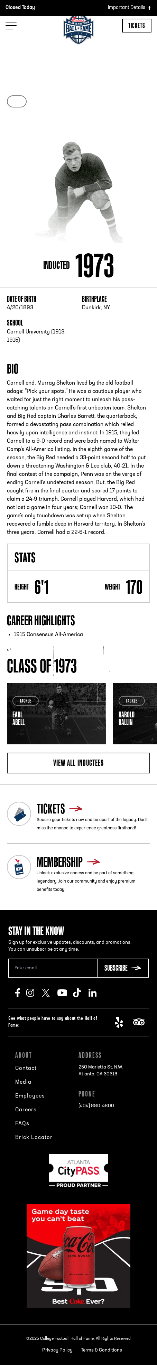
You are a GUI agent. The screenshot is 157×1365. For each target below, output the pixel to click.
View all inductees (78, 763)
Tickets (136, 25)
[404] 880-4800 (96, 1106)
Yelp (122, 1022)
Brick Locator (34, 1137)
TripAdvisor (141, 1022)
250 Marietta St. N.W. (100, 1071)
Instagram (34, 993)
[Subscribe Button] (123, 968)
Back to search (29, 47)
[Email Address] (52, 968)
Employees (30, 1096)
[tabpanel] (56, 713)
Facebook (20, 993)
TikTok (81, 993)
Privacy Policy (57, 1350)
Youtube (65, 993)
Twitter (49, 993)
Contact (26, 1068)
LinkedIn (96, 993)
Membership (60, 862)
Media (23, 1082)
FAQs (22, 1124)
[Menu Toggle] (11, 25)
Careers (26, 1110)
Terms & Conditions (101, 1350)
